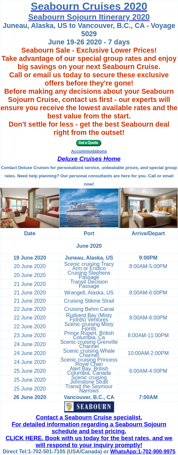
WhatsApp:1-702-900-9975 (142, 451)
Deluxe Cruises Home (89, 158)
